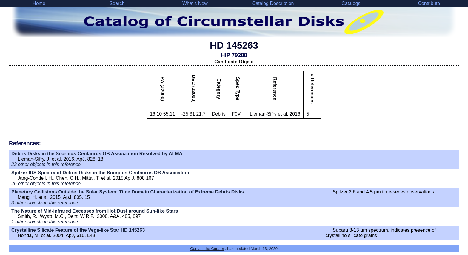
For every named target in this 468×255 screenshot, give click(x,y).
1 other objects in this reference (44, 221)
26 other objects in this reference (46, 183)
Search (117, 3)
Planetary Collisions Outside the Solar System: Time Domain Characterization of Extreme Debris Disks (127, 191)
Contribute (429, 3)
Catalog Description (273, 3)
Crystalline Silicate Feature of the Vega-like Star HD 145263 (78, 230)
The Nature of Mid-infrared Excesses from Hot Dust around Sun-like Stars (94, 210)
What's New (195, 3)
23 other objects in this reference (46, 164)
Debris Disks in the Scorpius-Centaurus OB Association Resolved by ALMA (96, 153)
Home (39, 3)
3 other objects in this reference (44, 202)
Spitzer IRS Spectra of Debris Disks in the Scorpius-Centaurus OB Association (100, 172)
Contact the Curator (207, 248)
